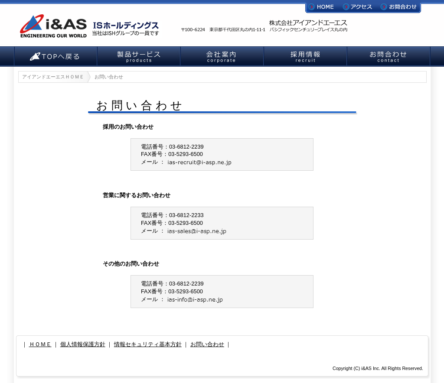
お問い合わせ (207, 344)
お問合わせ (399, 6)
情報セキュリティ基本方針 (148, 344)
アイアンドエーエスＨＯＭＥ (53, 76)
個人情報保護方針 (82, 344)
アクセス (362, 6)
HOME (324, 6)
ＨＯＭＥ (40, 344)
